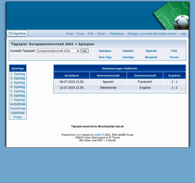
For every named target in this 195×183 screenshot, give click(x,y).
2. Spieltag (18, 78)
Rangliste (151, 57)
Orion (79, 134)
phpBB (97, 134)
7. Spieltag (18, 100)
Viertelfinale (18, 108)
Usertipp (128, 57)
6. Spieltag (18, 95)
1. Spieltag (18, 74)
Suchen (101, 33)
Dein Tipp (105, 57)
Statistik (151, 50)
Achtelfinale (18, 104)
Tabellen (128, 50)
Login (183, 33)
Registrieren (117, 33)
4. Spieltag (18, 87)
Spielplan (105, 50)
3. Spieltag (18, 82)
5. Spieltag (18, 91)
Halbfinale (17, 113)
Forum (80, 33)
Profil (90, 33)
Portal (69, 33)
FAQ (174, 50)
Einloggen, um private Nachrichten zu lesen (152, 33)
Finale (18, 117)
